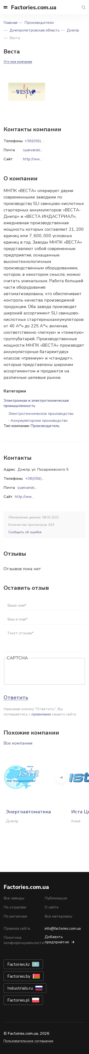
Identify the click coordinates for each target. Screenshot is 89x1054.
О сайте (52, 907)
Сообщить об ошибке (25, 532)
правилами (41, 714)
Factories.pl (18, 1000)
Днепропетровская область (34, 30)
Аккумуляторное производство (39, 420)
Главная (10, 22)
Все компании (18, 743)
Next (61, 777)
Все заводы (14, 898)
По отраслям (15, 907)
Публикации (56, 898)
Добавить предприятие (57, 939)
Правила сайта (17, 928)
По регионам (15, 916)
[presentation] (43, 671)
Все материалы (58, 916)
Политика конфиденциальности (24, 940)
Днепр (73, 30)
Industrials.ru (20, 988)
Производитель (45, 425)
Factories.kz (18, 964)
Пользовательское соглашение (28, 1041)
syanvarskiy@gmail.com (36, 487)
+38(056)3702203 (41, 478)
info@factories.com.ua (63, 928)
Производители (39, 22)
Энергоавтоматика (28, 812)
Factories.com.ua (33, 7)
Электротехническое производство (41, 413)
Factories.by (18, 976)
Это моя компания (18, 61)
